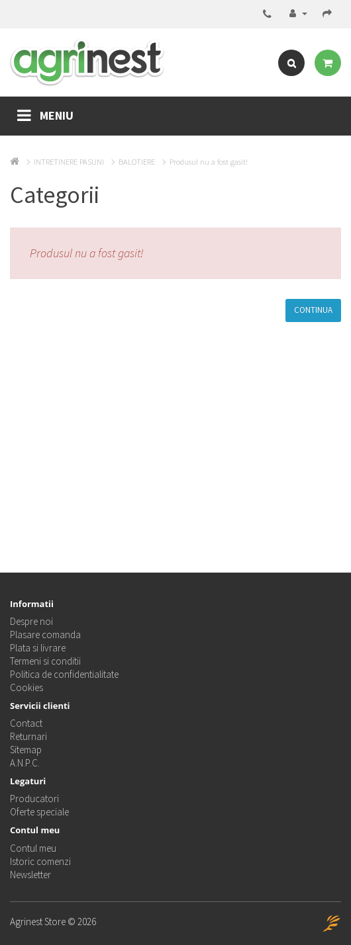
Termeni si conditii (45, 661)
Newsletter (30, 874)
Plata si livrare (38, 647)
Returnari (28, 736)
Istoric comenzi (40, 861)
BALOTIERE (137, 162)
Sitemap (26, 749)
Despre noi (31, 621)
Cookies (26, 687)
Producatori (34, 798)
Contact (26, 723)
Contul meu (33, 848)
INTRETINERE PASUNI (69, 162)
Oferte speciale (39, 811)
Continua (313, 309)
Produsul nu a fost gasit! (209, 162)
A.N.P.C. (25, 763)
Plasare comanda (45, 634)
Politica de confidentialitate (64, 674)
